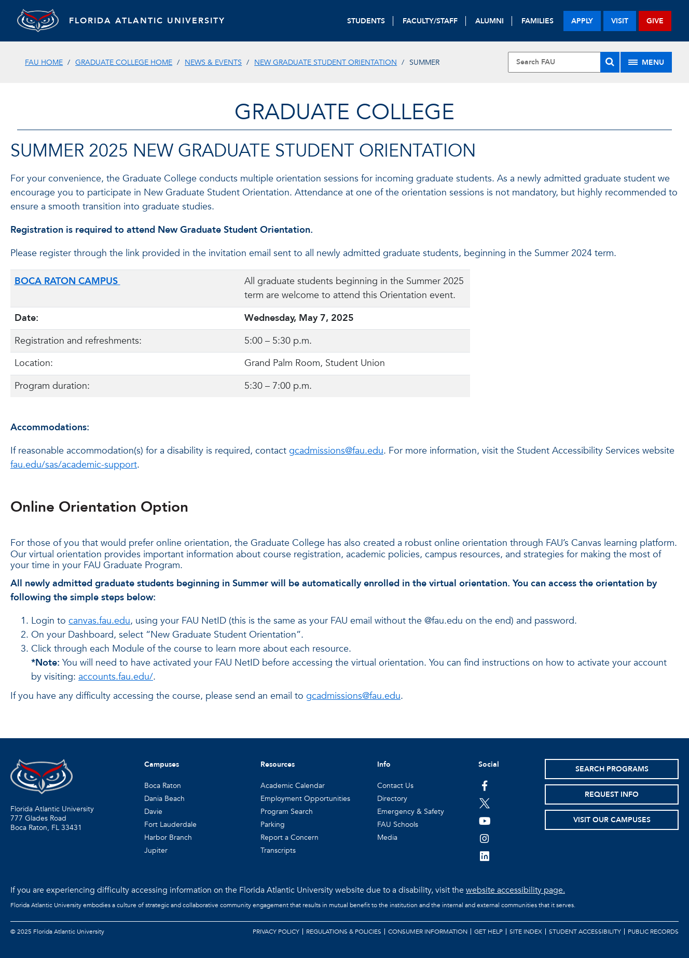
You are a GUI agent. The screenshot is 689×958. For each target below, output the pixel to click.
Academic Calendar (292, 786)
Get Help (488, 931)
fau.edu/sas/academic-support (73, 464)
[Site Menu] (646, 62)
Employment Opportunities (305, 799)
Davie (153, 811)
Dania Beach (164, 799)
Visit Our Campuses (612, 820)
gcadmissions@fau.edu (336, 450)
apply (582, 21)
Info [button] (384, 764)
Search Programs (612, 769)
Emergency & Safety (410, 811)
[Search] (609, 62)
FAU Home (44, 62)
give (655, 21)
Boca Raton (162, 786)
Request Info (612, 794)
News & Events (213, 62)
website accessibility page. (515, 890)
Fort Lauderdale (170, 824)
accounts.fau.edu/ (115, 676)
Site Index (525, 931)
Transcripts (278, 850)
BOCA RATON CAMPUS (67, 281)
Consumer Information (427, 931)
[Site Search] (563, 62)
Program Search (286, 811)
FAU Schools (397, 824)
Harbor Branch (168, 837)
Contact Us (395, 786)
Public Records (653, 931)
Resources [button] (277, 764)
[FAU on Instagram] (484, 838)
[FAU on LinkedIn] (484, 856)
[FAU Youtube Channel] (484, 820)
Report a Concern (289, 837)
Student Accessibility (585, 931)
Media (387, 837)
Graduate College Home (123, 62)
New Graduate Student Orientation (325, 62)
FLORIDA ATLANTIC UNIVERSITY (147, 20)
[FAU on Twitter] (484, 803)
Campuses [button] (161, 764)
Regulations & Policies (343, 931)
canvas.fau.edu (99, 620)
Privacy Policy (276, 931)
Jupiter (156, 850)
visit (619, 21)
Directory (392, 799)
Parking (272, 824)
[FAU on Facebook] (484, 785)
